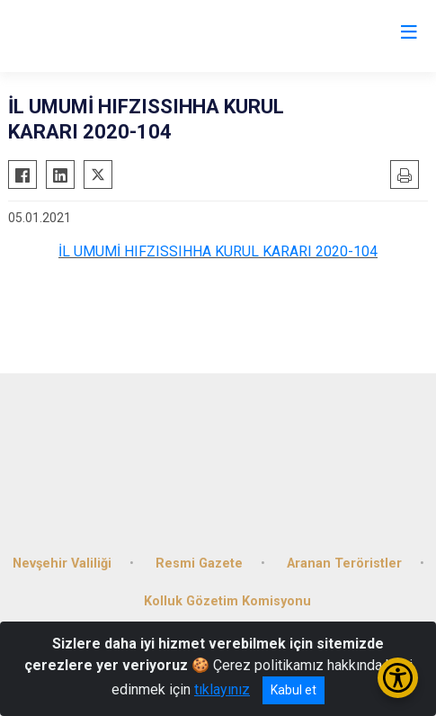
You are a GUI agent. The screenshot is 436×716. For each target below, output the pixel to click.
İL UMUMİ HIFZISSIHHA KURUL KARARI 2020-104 (218, 251)
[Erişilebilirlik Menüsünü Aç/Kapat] (398, 678)
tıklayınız (222, 689)
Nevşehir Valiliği (62, 563)
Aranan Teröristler (344, 563)
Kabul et (293, 690)
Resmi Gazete (199, 563)
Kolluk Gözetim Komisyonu (227, 601)
